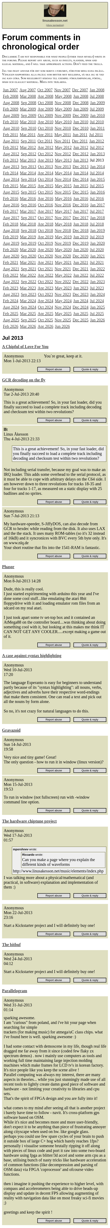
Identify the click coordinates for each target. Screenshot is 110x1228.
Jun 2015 (80, 185)
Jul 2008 (97, 96)
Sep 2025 (28, 320)
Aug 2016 (11, 205)
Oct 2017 (45, 217)
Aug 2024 (11, 307)
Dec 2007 (80, 90)
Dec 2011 (80, 141)
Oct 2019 (45, 243)
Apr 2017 (45, 211)
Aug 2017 (11, 217)
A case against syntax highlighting (31, 655)
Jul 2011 (96, 134)
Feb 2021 (10, 262)
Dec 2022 (80, 281)
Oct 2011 (45, 141)
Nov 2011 (62, 141)
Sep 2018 (28, 230)
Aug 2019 (11, 243)
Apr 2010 (45, 122)
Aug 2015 (11, 192)
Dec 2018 (80, 230)
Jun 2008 (80, 96)
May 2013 (63, 160)
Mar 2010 (28, 122)
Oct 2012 (45, 154)
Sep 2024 (28, 307)
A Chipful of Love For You (25, 346)
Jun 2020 (80, 249)
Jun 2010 (80, 122)
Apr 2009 (45, 109)
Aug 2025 (11, 320)
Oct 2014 (45, 179)
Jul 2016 (97, 198)
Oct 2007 (45, 90)
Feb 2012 (10, 147)
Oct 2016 (45, 205)
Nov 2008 (63, 102)
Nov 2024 (63, 307)
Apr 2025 (45, 313)
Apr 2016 (45, 198)
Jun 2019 (80, 237)
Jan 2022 (97, 269)
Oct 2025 (45, 320)
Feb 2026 (10, 326)
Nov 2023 (63, 294)
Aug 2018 (11, 230)
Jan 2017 (97, 205)
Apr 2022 (45, 275)
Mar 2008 (28, 96)
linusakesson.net (55, 20)
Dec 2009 (80, 115)
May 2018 (63, 224)
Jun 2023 (80, 288)
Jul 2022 (97, 275)
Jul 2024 (97, 300)
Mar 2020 (28, 249)
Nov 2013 (63, 166)
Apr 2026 (45, 326)
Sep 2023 (28, 294)
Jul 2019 (97, 237)
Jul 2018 (97, 224)
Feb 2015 (10, 185)
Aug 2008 (11, 102)
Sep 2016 (28, 205)
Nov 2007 (62, 90)
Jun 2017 (80, 211)
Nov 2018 (63, 230)
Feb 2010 (10, 122)
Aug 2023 (11, 294)
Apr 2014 (45, 173)
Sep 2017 (28, 217)
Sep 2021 (28, 269)
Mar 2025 (28, 313)
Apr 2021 (45, 262)
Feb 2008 (10, 96)
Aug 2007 (27, 90)
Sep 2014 (28, 179)
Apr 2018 (45, 224)
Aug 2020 (11, 256)
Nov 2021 (63, 269)
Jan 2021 (97, 256)
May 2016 (63, 198)
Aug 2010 (11, 128)
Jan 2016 (97, 192)
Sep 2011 (28, 141)
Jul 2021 (97, 262)
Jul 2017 (97, 211)
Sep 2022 (28, 281)
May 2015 (63, 185)
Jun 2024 (80, 300)
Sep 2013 (28, 166)
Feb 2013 (10, 160)
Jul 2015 (97, 185)
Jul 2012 (97, 147)
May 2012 (63, 147)
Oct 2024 (45, 307)
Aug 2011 (11, 141)
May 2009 (63, 109)
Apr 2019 (45, 237)
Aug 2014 (11, 179)
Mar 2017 (28, 211)
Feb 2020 (10, 249)
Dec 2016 (80, 205)
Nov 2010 (63, 128)
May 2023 (63, 288)
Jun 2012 (80, 147)
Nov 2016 (63, 205)
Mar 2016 (28, 198)
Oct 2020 (45, 256)
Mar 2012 (28, 147)
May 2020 (63, 249)
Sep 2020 (28, 256)
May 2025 (63, 313)
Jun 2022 (80, 275)
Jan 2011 (97, 128)
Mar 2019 (28, 237)
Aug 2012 (11, 154)
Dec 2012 (80, 154)
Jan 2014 (97, 166)
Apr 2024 (45, 300)
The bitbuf (11, 944)
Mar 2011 (28, 134)
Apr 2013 (45, 160)
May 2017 (63, 211)
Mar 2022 (28, 275)
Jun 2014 (80, 173)
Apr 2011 (45, 134)
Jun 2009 (80, 109)
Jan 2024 (97, 294)
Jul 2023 (97, 288)
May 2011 (62, 134)
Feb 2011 (10, 134)
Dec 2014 (80, 179)
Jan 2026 (97, 320)
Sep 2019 (28, 243)
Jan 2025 (97, 307)
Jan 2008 (97, 90)
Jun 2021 (80, 262)
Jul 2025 (97, 313)
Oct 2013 (45, 166)
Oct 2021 (45, 269)
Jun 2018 (80, 224)
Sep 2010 (28, 128)
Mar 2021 (28, 262)
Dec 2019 (80, 243)
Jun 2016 (80, 198)
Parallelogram (14, 990)
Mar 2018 (28, 224)
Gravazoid (11, 730)
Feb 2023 (10, 288)
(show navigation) (55, 25)
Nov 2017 (63, 217)
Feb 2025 (10, 313)
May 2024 (63, 300)
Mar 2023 (28, 288)
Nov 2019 (63, 243)
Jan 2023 (97, 281)
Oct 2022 (45, 281)
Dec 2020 (80, 256)
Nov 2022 (63, 281)
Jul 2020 (97, 249)
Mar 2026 (28, 326)
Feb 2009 (10, 109)
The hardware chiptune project (29, 821)
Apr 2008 (45, 96)
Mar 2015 (28, 185)
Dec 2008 (80, 102)
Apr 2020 (45, 249)
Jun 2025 (80, 313)
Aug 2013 (11, 166)
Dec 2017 (80, 217)
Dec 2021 (80, 269)
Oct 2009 (45, 115)
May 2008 (63, 96)
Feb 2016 (10, 198)
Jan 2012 (96, 141)
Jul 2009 (97, 109)
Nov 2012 (63, 154)
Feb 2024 (10, 300)
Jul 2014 (97, 173)
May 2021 (63, 262)
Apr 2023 (45, 288)
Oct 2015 (45, 192)
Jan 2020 (97, 243)
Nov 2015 (63, 192)
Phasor (8, 566)
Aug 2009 (11, 115)
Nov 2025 (63, 320)
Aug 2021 (11, 269)
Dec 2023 (80, 294)
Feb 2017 (10, 211)
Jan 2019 (97, 230)
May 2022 (63, 275)
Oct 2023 (45, 294)
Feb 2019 (10, 237)
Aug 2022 (11, 281)
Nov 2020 (63, 256)
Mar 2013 (28, 160)
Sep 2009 (28, 115)
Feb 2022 (10, 275)
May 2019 (63, 237)
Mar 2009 (28, 109)
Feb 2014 (10, 173)
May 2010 (63, 122)
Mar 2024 (28, 300)
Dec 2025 (80, 320)
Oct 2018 (45, 230)
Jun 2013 (80, 160)
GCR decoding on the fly (23, 380)
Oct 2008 (45, 102)
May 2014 (63, 173)
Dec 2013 (80, 166)
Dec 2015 (80, 192)
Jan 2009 (97, 102)
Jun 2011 (80, 134)
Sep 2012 (28, 154)
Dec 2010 (80, 128)
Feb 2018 (10, 224)
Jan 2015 (97, 179)
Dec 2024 (80, 307)
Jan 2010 (97, 115)
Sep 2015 (28, 192)
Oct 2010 (45, 128)
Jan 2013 (97, 154)
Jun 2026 (62, 326)
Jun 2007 (10, 90)
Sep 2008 (28, 102)
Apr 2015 (45, 185)
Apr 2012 (45, 147)
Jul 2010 (97, 122)
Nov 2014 (63, 179)
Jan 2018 (97, 217)
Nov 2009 (63, 115)
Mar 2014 (28, 173)
